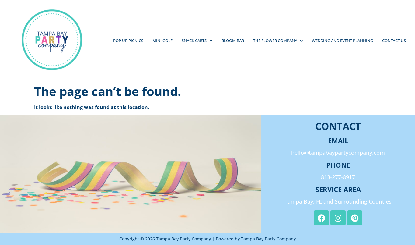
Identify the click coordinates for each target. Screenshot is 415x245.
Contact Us (394, 40)
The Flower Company (278, 40)
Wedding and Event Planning (342, 40)
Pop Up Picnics (128, 40)
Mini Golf (162, 40)
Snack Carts (197, 40)
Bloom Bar (232, 40)
